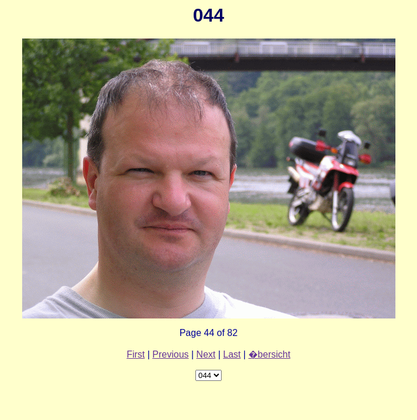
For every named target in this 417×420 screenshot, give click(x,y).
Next (206, 354)
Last (232, 354)
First (136, 354)
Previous (170, 354)
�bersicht (269, 354)
